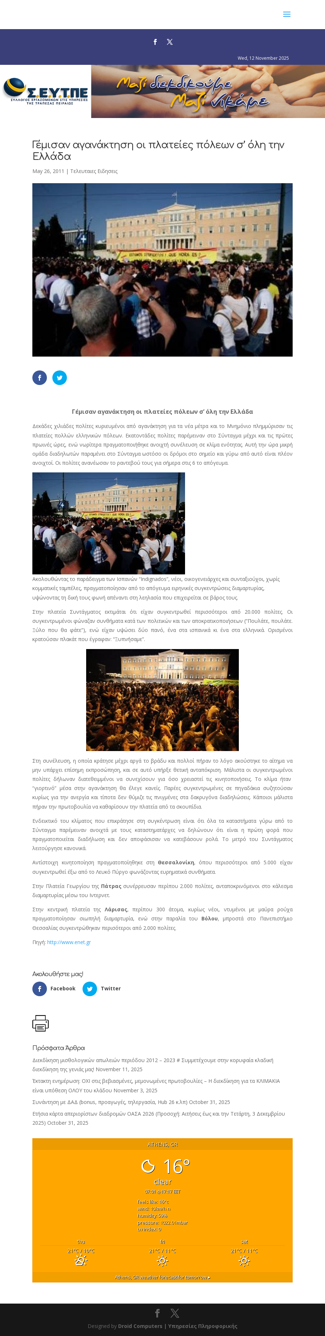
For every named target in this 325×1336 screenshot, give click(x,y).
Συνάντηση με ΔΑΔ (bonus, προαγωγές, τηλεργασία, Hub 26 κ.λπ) (110, 1102)
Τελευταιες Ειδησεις (93, 171)
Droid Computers (140, 1326)
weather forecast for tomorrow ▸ (162, 1277)
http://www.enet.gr (69, 942)
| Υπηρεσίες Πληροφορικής (200, 1326)
